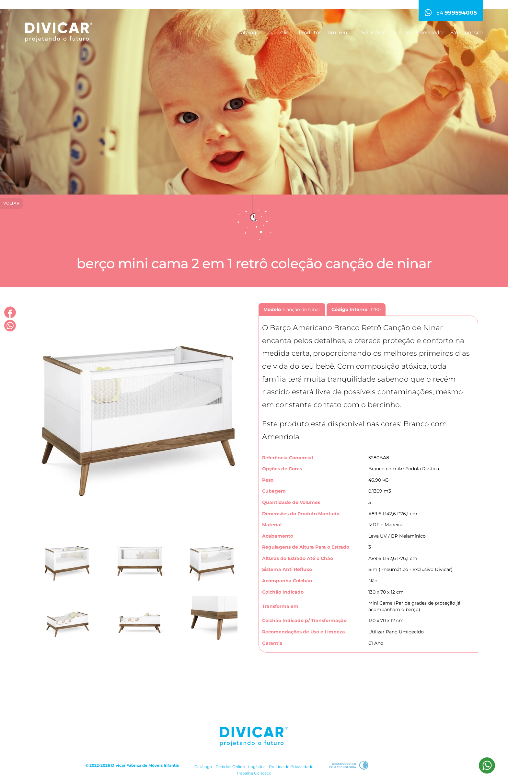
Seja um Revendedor (418, 32)
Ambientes (341, 32)
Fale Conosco (466, 32)
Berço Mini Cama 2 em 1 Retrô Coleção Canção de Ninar (254, 263)
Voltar (11, 203)
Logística (257, 766)
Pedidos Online (230, 766)
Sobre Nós (373, 32)
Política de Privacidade (291, 766)
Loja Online (279, 32)
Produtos (310, 32)
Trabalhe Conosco (253, 773)
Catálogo (248, 32)
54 (450, 12)
